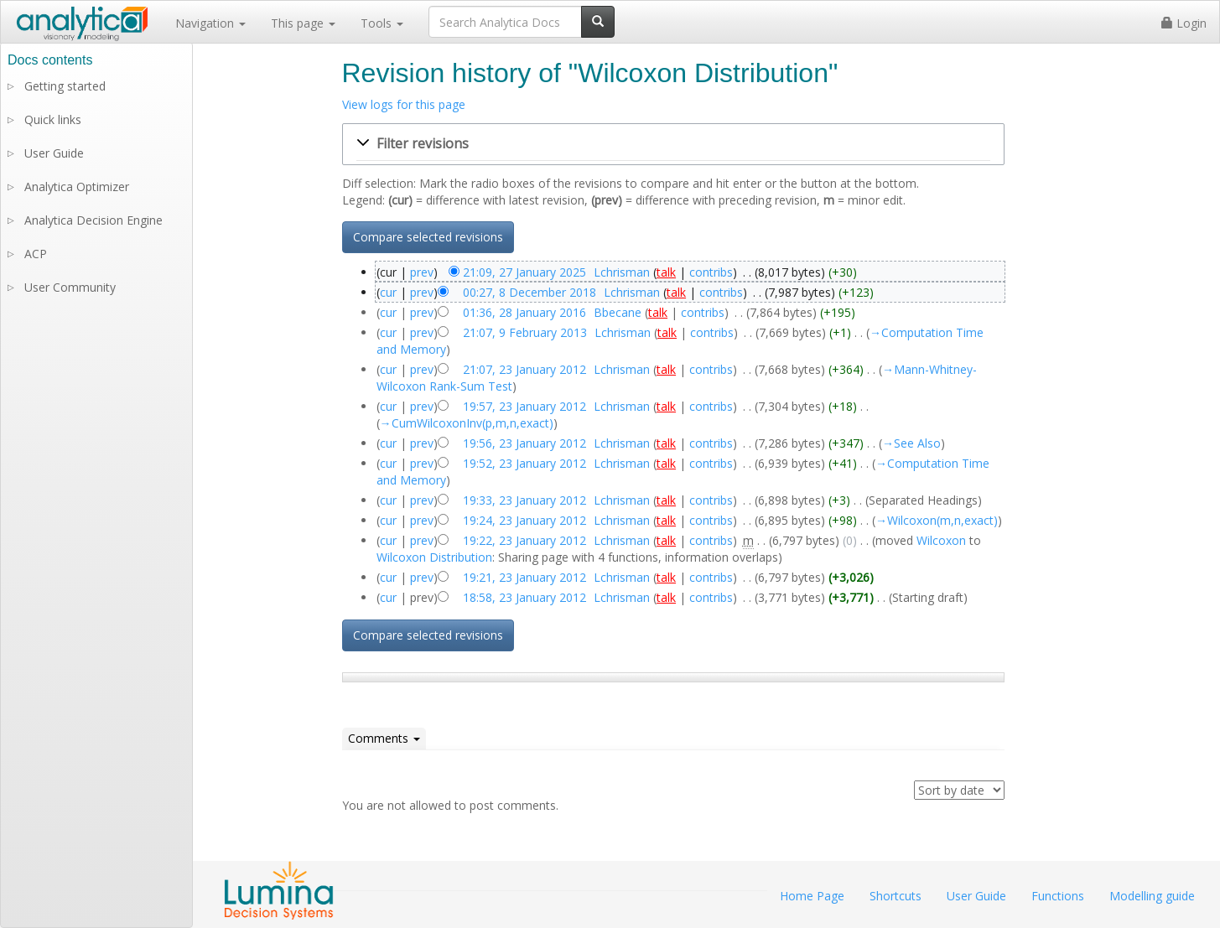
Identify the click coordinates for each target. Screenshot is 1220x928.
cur (388, 292)
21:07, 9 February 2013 (525, 332)
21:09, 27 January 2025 (524, 272)
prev (421, 272)
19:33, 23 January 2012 (524, 500)
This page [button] (303, 23)
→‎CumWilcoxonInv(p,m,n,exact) (466, 423)
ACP (35, 254)
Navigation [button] (210, 23)
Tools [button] (382, 23)
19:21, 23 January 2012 (524, 577)
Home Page (812, 896)
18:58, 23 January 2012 (524, 597)
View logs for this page (403, 104)
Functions (1057, 896)
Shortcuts (895, 896)
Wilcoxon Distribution (434, 557)
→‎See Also (911, 443)
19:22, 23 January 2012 (524, 540)
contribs (711, 272)
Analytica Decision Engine (93, 220)
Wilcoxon (941, 540)
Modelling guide (1152, 896)
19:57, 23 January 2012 (524, 406)
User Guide (54, 153)
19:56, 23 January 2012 (524, 443)
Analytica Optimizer (76, 186)
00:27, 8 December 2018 (529, 292)
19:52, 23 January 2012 (524, 463)
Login (1184, 23)
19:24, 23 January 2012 (524, 520)
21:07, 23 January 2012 (524, 369)
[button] (673, 144)
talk (666, 272)
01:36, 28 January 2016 (524, 312)
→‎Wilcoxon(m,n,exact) (936, 520)
